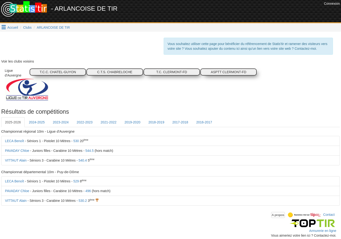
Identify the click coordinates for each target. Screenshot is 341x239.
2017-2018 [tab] (180, 122)
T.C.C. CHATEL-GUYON (58, 72)
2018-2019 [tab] (156, 122)
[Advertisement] (236, 12)
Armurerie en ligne (322, 231)
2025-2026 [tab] (13, 122)
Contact (329, 214)
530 (76, 141)
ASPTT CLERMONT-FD (228, 72)
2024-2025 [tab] (37, 122)
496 (88, 191)
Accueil (12, 27)
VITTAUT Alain (16, 160)
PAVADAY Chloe (17, 151)
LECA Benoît (14, 141)
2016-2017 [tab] (204, 122)
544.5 (89, 151)
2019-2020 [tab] (132, 122)
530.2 (83, 201)
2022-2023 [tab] (85, 122)
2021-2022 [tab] (109, 122)
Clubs (27, 27)
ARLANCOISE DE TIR (53, 27)
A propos (278, 215)
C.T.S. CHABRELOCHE (114, 72)
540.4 (83, 160)
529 (76, 181)
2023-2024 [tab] (61, 122)
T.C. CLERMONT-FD (171, 72)
